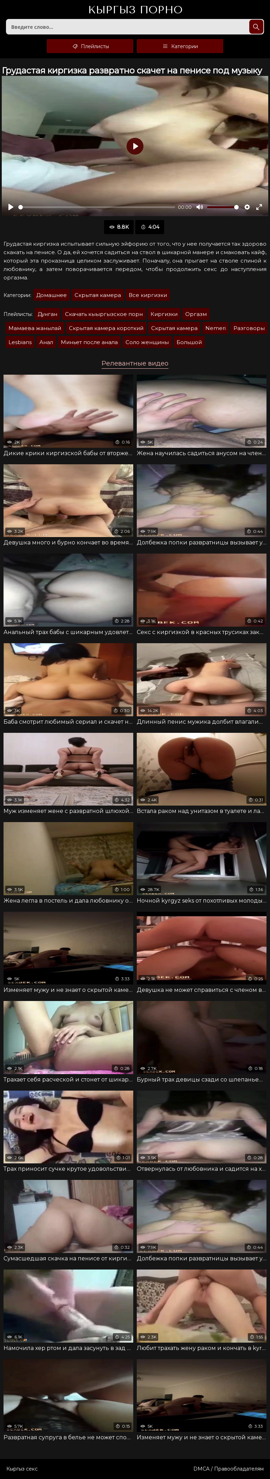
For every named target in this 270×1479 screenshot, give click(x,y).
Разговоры (249, 328)
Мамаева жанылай (34, 328)
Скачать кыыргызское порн (104, 314)
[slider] (96, 207)
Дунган (47, 314)
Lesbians (20, 342)
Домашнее (51, 295)
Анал (46, 342)
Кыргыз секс (22, 1469)
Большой (189, 342)
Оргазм (196, 314)
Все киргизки (148, 295)
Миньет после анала (89, 342)
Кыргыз (135, 10)
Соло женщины (147, 342)
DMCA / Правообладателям (228, 1469)
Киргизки (164, 314)
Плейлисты (90, 46)
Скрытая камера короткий (106, 328)
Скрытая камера (98, 295)
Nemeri (215, 328)
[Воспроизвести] (11, 207)
